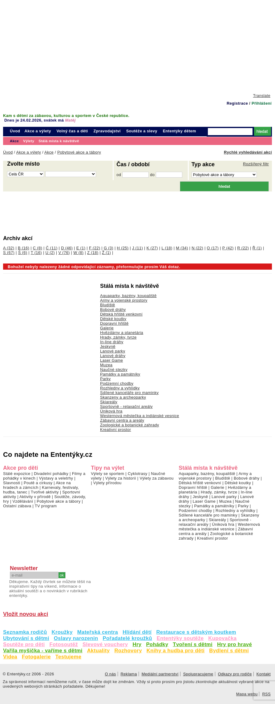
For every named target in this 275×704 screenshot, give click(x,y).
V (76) (64, 252)
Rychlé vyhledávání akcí (248, 152)
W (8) (78, 252)
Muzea (106, 365)
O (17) (213, 248)
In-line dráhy (111, 342)
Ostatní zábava (17, 506)
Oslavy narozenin (76, 638)
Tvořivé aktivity (45, 492)
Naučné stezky (113, 369)
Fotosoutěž (63, 644)
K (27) (152, 248)
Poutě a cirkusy (38, 483)
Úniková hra (111, 411)
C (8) (37, 248)
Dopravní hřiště (114, 323)
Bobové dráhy (113, 309)
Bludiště (107, 305)
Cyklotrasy (138, 473)
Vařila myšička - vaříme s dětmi (43, 651)
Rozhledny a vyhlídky (120, 388)
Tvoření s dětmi (192, 644)
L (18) (166, 248)
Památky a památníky (120, 374)
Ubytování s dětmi (26, 638)
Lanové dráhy (112, 355)
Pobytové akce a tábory (58, 501)
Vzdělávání (23, 501)
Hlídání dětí (137, 632)
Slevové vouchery (105, 644)
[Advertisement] (137, 46)
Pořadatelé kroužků (127, 638)
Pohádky (157, 644)
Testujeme (68, 657)
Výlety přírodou (107, 483)
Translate (261, 95)
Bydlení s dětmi (229, 651)
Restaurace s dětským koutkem (196, 632)
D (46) (67, 248)
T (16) (36, 252)
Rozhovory (128, 651)
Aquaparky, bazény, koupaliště (207, 473)
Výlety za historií (120, 478)
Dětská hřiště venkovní (121, 314)
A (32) (8, 248)
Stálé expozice (16, 473)
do (152, 174)
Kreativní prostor (115, 429)
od (118, 174)
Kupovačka (222, 638)
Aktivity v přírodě (35, 496)
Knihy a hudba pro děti (176, 651)
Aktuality (98, 651)
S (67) (8, 252)
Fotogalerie (36, 657)
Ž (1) (106, 252)
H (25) (123, 248)
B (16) (23, 248)
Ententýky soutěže (180, 638)
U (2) (50, 252)
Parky (105, 378)
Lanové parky (112, 351)
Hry (137, 644)
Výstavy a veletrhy (56, 478)
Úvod (15, 131)
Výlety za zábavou (156, 478)
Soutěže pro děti (24, 644)
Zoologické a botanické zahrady (129, 425)
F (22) (94, 248)
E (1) (81, 248)
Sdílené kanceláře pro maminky (129, 392)
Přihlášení (262, 103)
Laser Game (111, 360)
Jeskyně (107, 346)
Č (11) (52, 248)
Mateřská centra (97, 632)
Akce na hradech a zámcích (37, 485)
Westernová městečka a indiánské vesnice (139, 415)
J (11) (137, 248)
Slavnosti (11, 483)
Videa (10, 657)
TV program (46, 506)
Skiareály (108, 402)
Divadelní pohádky (51, 473)
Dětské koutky (113, 318)
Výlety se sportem (107, 473)
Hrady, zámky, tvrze (118, 337)
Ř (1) (257, 248)
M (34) (182, 248)
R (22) (243, 248)
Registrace (237, 103)
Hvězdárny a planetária (121, 332)
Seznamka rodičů (25, 632)
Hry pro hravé (234, 644)
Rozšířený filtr (256, 164)
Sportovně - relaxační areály (126, 406)
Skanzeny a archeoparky (123, 397)
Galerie (107, 328)
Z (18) (92, 252)
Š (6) (22, 252)
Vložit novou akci (25, 614)
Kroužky (62, 632)
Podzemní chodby (116, 383)
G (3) (108, 248)
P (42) (228, 248)
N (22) (197, 248)
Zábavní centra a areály (122, 420)
